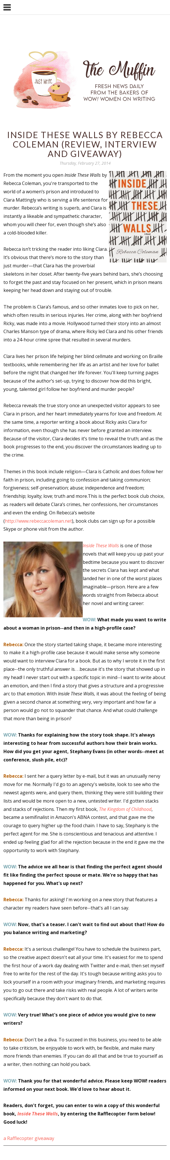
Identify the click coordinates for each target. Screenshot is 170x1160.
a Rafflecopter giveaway (28, 1138)
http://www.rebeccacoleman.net (38, 521)
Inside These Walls (37, 1114)
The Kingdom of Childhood (125, 809)
